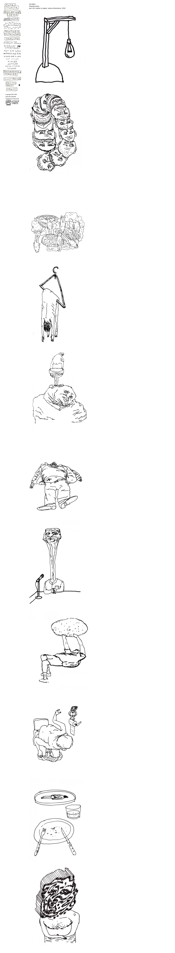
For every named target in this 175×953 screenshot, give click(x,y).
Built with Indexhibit (11, 96)
